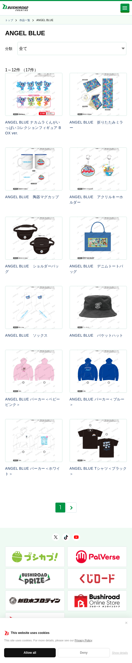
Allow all (30, 653)
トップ (9, 20)
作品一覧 (25, 20)
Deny (84, 653)
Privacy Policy (83, 640)
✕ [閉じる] (126, 623)
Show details (120, 652)
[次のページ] (71, 507)
